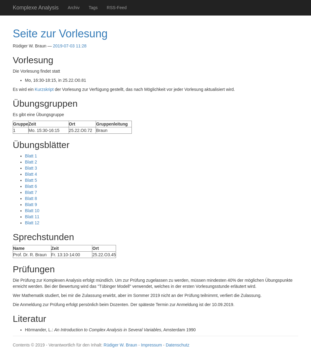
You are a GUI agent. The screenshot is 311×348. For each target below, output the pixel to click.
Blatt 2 (31, 162)
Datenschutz (178, 345)
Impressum (151, 345)
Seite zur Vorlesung (60, 33)
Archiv (74, 7)
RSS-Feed (117, 7)
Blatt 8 (31, 198)
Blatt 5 (31, 180)
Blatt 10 (32, 210)
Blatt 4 (31, 174)
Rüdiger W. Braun (120, 345)
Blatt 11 (32, 216)
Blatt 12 (32, 222)
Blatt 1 (31, 155)
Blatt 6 (31, 186)
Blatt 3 (31, 168)
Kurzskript (44, 89)
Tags (93, 7)
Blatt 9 (31, 204)
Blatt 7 (31, 192)
